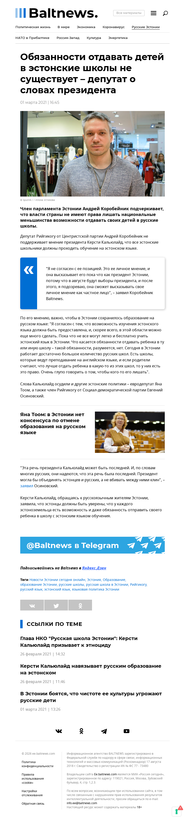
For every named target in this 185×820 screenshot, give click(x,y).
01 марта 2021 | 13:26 (40, 709)
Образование (114, 579)
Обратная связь (33, 804)
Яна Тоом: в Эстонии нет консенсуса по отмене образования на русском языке (53, 423)
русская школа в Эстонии (107, 584)
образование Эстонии (38, 584)
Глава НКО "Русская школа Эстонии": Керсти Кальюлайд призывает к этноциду (79, 641)
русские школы (71, 584)
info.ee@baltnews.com (82, 803)
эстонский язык (57, 589)
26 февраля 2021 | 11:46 (42, 682)
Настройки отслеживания (32, 793)
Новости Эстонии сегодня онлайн (57, 579)
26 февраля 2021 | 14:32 (42, 654)
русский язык (31, 589)
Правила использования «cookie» (33, 778)
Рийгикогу (138, 584)
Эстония (94, 579)
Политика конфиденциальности (37, 764)
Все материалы (128, 13)
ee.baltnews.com (105, 774)
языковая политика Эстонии (95, 589)
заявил (26, 486)
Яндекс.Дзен (94, 568)
